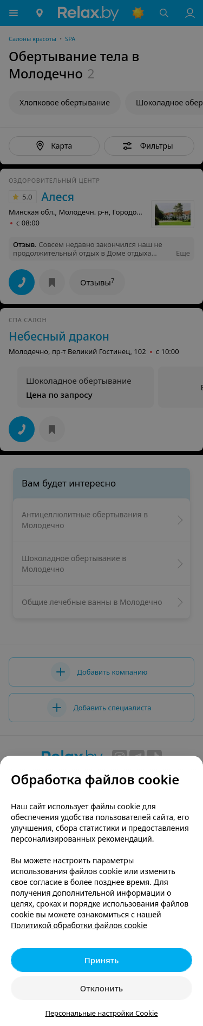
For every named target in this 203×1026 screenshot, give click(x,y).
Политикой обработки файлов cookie (79, 925)
